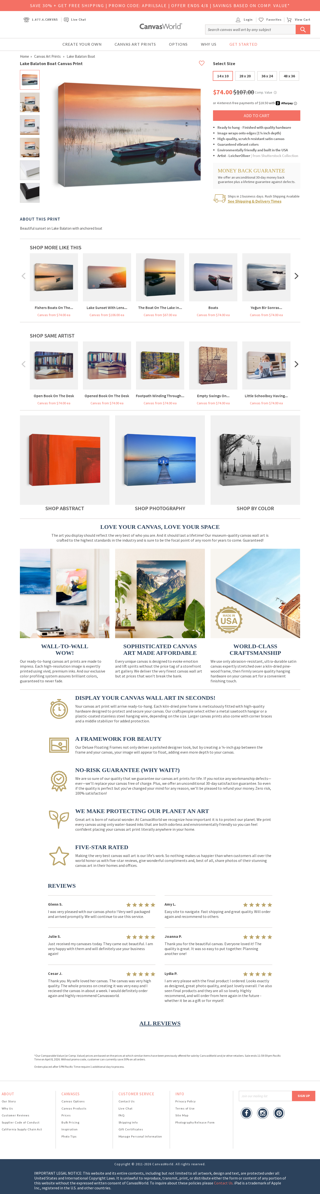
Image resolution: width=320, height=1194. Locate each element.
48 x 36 (289, 75)
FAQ (122, 1115)
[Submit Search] (303, 29)
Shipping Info (128, 1122)
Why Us (208, 44)
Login (244, 19)
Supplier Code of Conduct (21, 1122)
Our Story (9, 1101)
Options (178, 44)
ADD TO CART (257, 115)
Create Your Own (82, 44)
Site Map (181, 1115)
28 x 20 (245, 75)
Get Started (243, 44)
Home (24, 56)
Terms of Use (185, 1108)
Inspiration (69, 1129)
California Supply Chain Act (22, 1129)
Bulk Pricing (70, 1122)
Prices (66, 1115)
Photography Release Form (195, 1122)
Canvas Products (74, 1108)
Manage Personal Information (140, 1136)
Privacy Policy (185, 1101)
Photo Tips (69, 1136)
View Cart (298, 19)
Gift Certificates (131, 1129)
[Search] (257, 29)
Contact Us (127, 1101)
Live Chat (75, 19)
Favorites (274, 20)
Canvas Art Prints (135, 44)
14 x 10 (223, 75)
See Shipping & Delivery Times (254, 201)
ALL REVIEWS (160, 1023)
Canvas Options (73, 1101)
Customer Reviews (16, 1115)
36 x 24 (267, 75)
